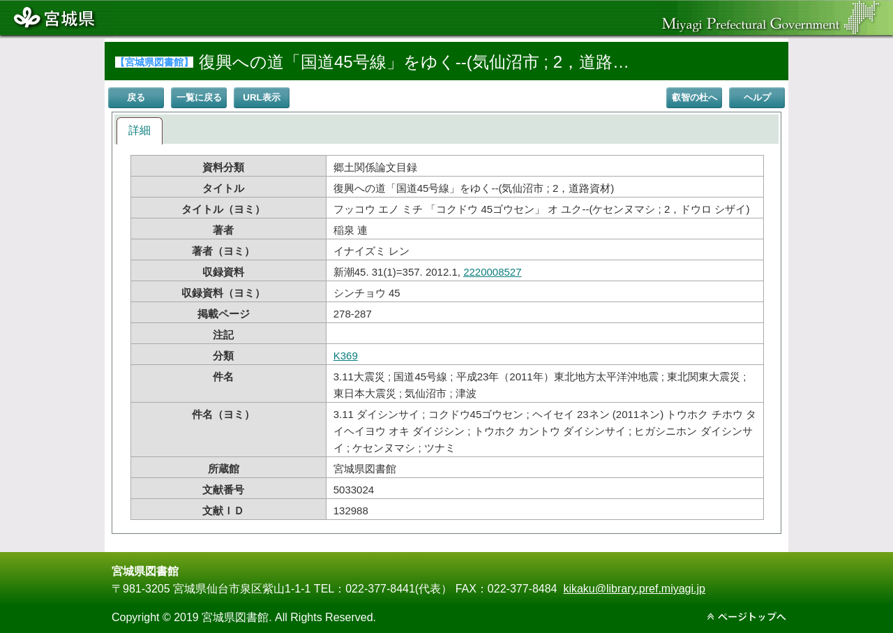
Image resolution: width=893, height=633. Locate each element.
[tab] (140, 130)
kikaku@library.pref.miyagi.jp (634, 589)
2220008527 (492, 272)
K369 (345, 356)
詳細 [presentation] (139, 130)
